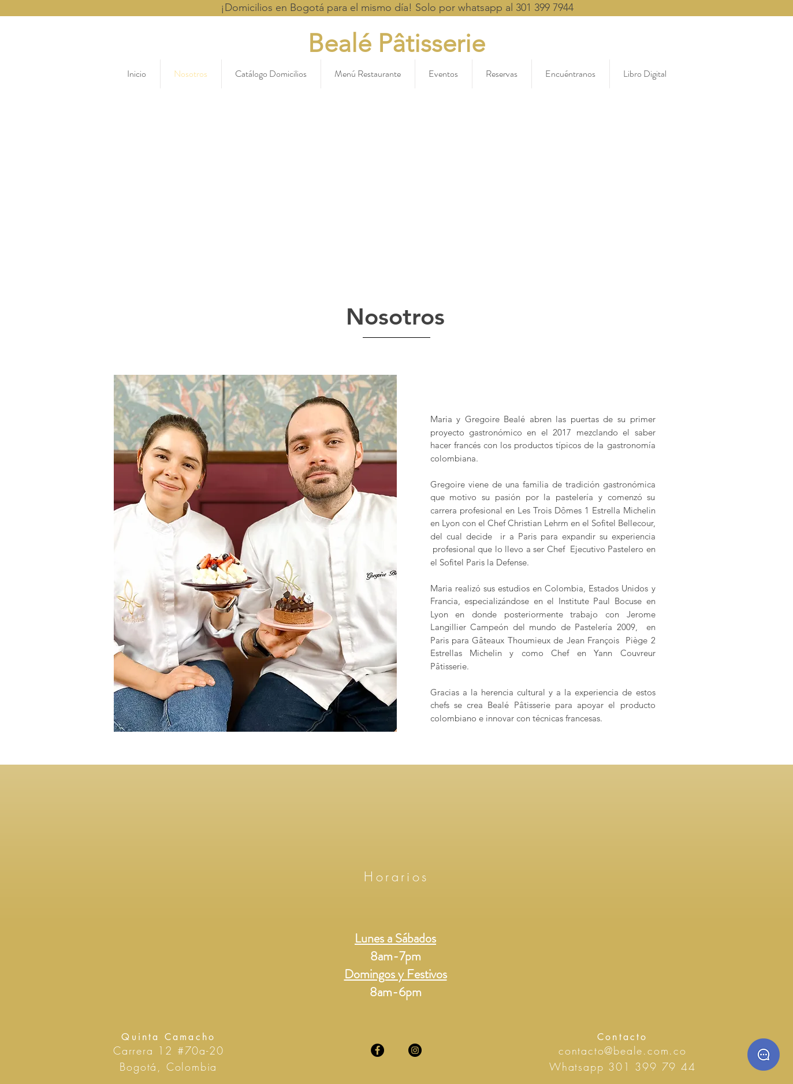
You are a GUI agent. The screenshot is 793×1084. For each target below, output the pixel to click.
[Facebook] (377, 1050)
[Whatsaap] (763, 1054)
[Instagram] (415, 1050)
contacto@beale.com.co (623, 1050)
